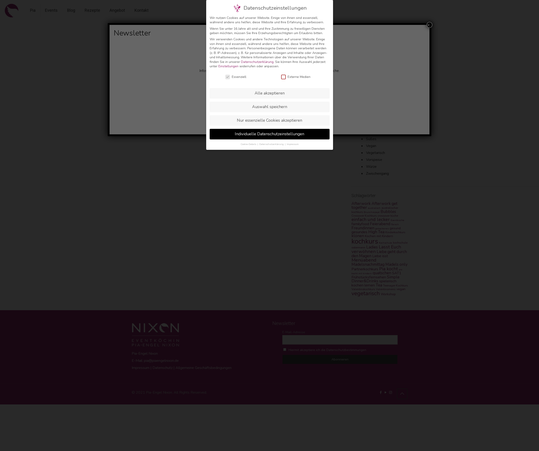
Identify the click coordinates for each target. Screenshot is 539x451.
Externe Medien (295, 77)
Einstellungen (228, 66)
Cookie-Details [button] (249, 144)
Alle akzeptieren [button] (270, 93)
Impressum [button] (293, 144)
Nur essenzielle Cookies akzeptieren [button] (269, 120)
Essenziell (235, 77)
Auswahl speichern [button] (269, 106)
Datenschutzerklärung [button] (271, 144)
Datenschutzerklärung (257, 62)
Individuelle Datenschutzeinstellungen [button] (269, 134)
